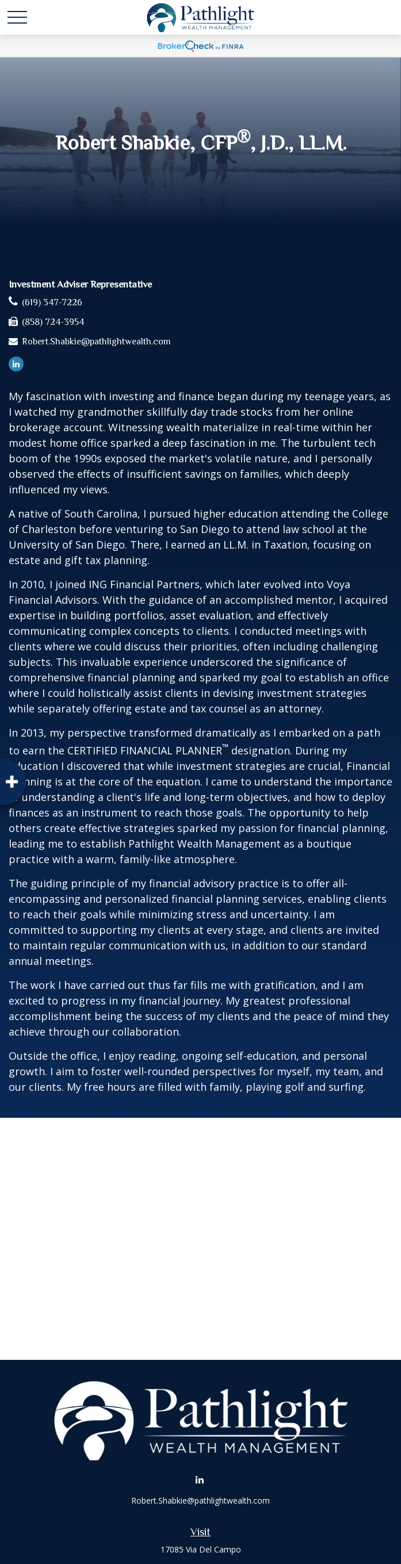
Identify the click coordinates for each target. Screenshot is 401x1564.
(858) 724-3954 (53, 322)
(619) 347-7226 (52, 302)
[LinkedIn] (16, 363)
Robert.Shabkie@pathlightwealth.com (96, 341)
